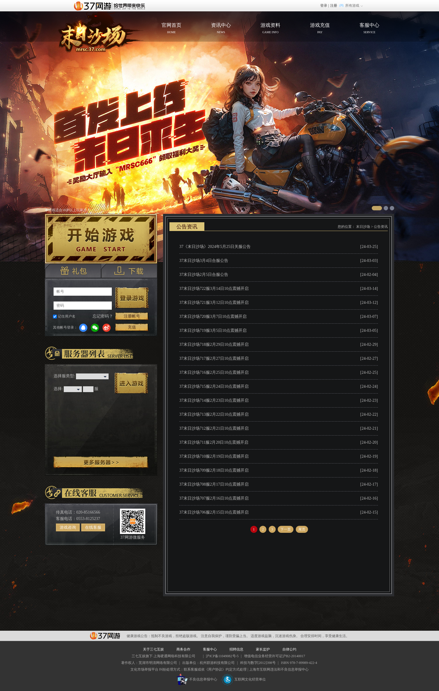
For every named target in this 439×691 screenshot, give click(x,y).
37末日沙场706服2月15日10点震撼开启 (214, 512)
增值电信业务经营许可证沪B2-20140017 (274, 656)
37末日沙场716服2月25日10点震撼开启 (214, 372)
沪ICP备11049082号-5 (222, 656)
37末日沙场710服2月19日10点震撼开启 (214, 456)
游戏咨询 (68, 527)
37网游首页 (111, 5)
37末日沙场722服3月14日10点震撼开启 (214, 288)
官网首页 (96, 33)
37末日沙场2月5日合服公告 (203, 274)
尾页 (301, 529)
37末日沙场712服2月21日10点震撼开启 (214, 428)
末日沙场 (363, 227)
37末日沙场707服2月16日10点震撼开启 (214, 498)
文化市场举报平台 (144, 669)
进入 (131, 383)
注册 (333, 5)
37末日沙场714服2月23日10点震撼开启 (214, 400)
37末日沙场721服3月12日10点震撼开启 (214, 302)
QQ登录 (83, 328)
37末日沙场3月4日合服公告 (203, 260)
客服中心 (369, 28)
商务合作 (183, 649)
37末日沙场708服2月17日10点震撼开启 (214, 484)
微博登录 (106, 328)
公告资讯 (381, 227)
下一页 (285, 529)
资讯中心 (221, 28)
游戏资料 (270, 28)
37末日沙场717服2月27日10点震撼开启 (214, 358)
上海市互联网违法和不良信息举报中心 (279, 669)
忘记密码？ (103, 316)
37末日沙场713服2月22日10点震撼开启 (214, 414)
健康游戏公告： (139, 636)
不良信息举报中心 (197, 679)
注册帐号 (132, 316)
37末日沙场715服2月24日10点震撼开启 (214, 386)
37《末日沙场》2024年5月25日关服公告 (215, 246)
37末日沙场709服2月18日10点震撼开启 (214, 470)
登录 (323, 5)
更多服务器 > (101, 462)
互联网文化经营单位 (244, 679)
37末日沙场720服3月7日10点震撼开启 (213, 316)
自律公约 (289, 649)
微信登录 (95, 328)
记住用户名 (66, 316)
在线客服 (93, 527)
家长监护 (263, 649)
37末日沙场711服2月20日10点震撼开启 (213, 442)
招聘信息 (236, 649)
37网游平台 (105, 636)
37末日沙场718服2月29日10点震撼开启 (214, 344)
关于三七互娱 (153, 649)
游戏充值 (320, 28)
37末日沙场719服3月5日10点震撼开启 (213, 330)
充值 (132, 327)
